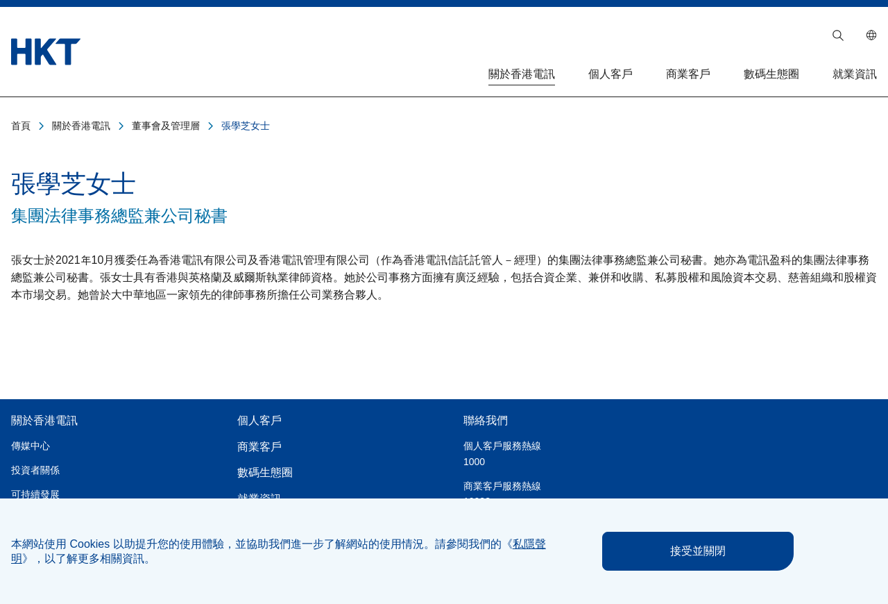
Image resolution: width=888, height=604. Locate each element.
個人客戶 (610, 74)
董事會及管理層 (166, 125)
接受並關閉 (698, 551)
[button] (838, 35)
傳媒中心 (30, 445)
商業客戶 (688, 74)
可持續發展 (35, 494)
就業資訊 (854, 74)
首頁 (21, 125)
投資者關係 (35, 470)
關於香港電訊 (521, 74)
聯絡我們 (485, 420)
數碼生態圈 (771, 74)
